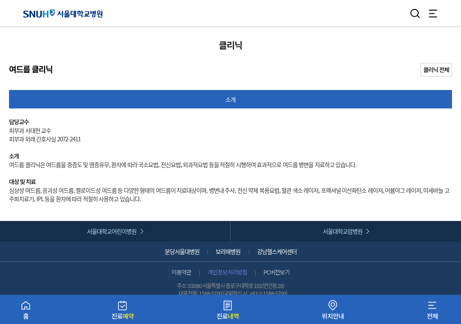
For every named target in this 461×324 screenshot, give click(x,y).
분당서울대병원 (182, 251)
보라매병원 (228, 251)
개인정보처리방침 (227, 272)
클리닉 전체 (436, 69)
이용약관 (181, 272)
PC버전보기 (276, 272)
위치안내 (333, 312)
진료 (123, 312)
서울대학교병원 (63, 13)
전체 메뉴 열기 (433, 13)
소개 (230, 99)
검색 (415, 13)
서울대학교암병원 (342, 231)
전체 (432, 312)
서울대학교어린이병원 (111, 231)
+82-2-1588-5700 (267, 293)
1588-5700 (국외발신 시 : (224, 293)
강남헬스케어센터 (277, 251)
